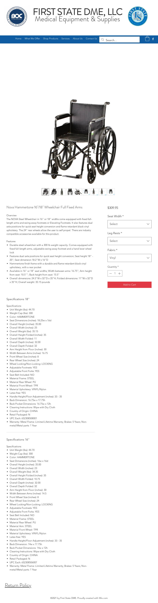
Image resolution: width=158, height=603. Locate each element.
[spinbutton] (115, 273)
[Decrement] (110, 273)
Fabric (112, 250)
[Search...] (119, 40)
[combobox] (130, 224)
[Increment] (120, 273)
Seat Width (116, 216)
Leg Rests (115, 233)
